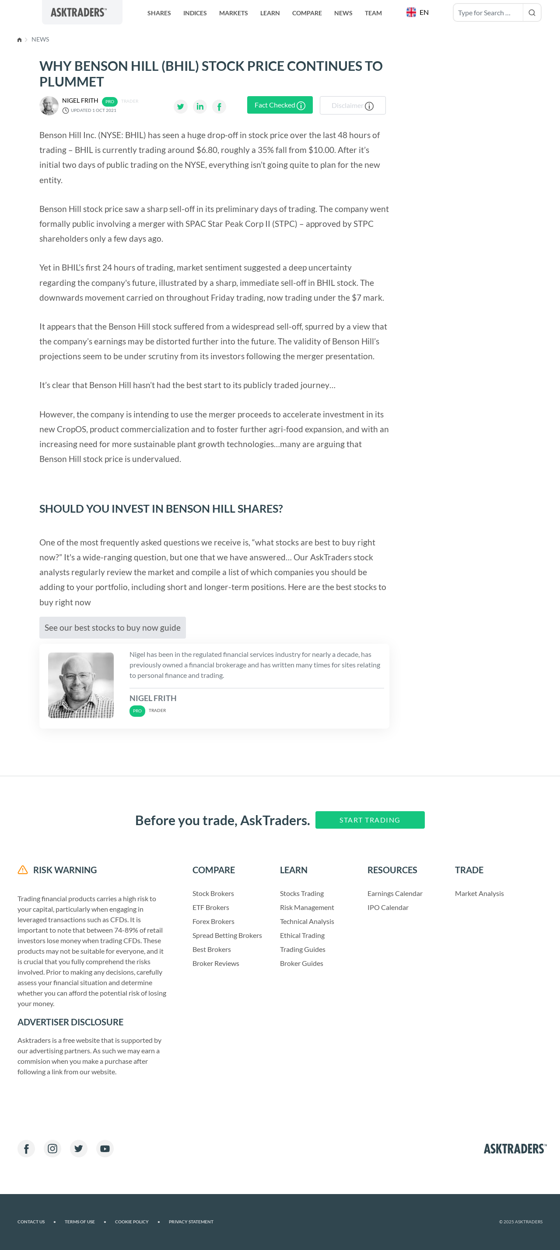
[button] (418, 12)
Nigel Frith (80, 100)
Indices (195, 13)
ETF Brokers (210, 907)
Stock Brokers (213, 893)
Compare (307, 13)
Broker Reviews (215, 963)
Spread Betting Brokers (227, 935)
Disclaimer (353, 106)
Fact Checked (280, 105)
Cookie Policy (137, 1221)
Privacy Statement (191, 1221)
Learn (270, 13)
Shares (159, 13)
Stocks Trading (302, 893)
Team (373, 13)
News (343, 13)
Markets (233, 13)
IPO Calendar (388, 907)
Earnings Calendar (395, 893)
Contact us (37, 1221)
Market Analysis (479, 893)
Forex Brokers (213, 921)
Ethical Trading (302, 935)
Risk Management (307, 907)
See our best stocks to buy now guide (113, 627)
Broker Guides (301, 963)
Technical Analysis (307, 921)
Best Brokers (211, 949)
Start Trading (370, 820)
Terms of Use (85, 1221)
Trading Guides (303, 949)
